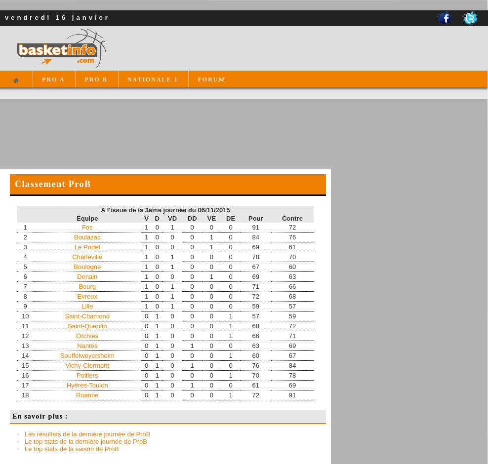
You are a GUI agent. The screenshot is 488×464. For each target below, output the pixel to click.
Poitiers (87, 375)
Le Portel (87, 247)
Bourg (87, 286)
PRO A (53, 79)
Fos (87, 227)
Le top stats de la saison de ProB (72, 449)
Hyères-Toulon (87, 385)
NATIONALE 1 (152, 79)
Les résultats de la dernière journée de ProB (87, 434)
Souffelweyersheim (87, 355)
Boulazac (87, 237)
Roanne (87, 395)
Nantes (87, 345)
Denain (87, 276)
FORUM (211, 79)
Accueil (16, 85)
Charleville (87, 257)
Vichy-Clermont (87, 365)
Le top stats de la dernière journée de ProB (86, 441)
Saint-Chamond (87, 316)
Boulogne (87, 267)
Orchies (87, 336)
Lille (87, 306)
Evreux (87, 296)
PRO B (95, 79)
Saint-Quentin (87, 326)
